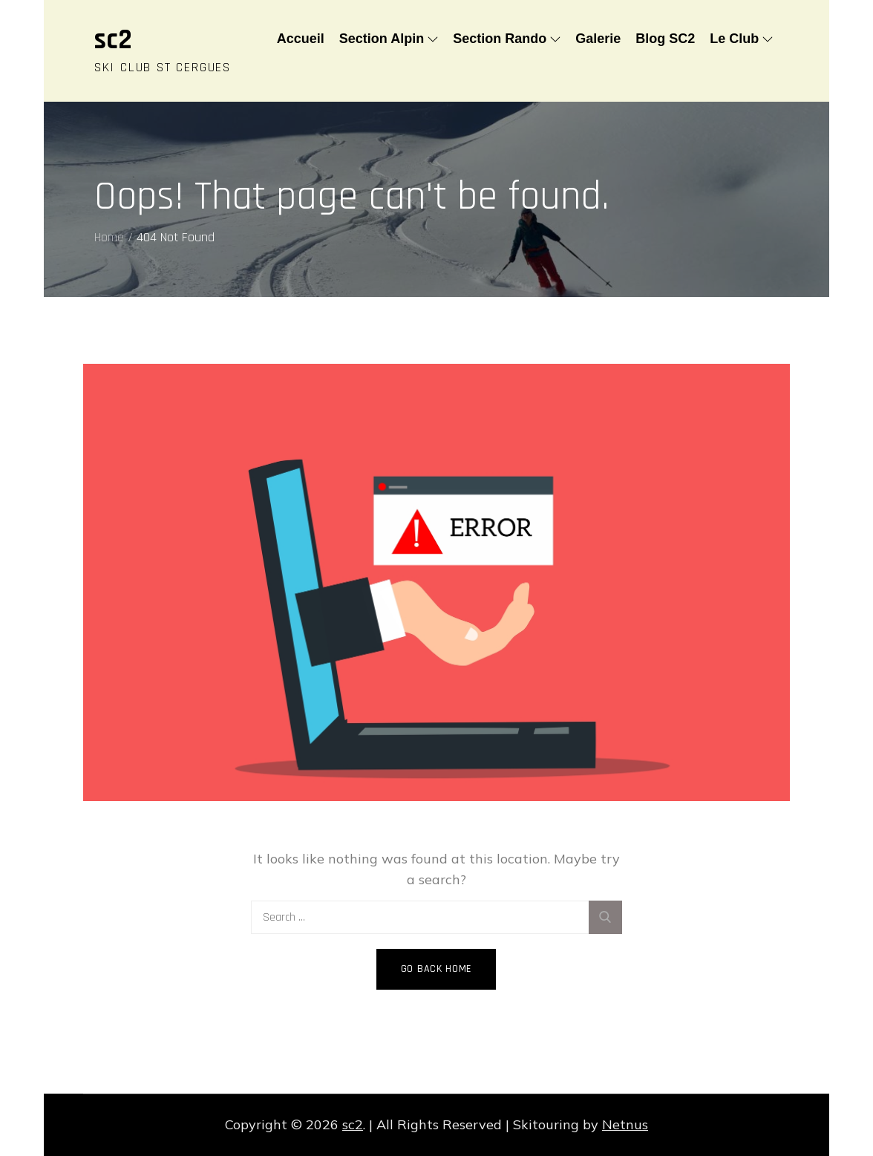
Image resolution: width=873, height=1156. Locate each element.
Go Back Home (436, 969)
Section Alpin (388, 38)
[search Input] (436, 917)
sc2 (113, 40)
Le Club (741, 38)
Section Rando (506, 38)
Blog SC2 (665, 38)
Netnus (625, 1124)
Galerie (598, 38)
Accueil (300, 38)
